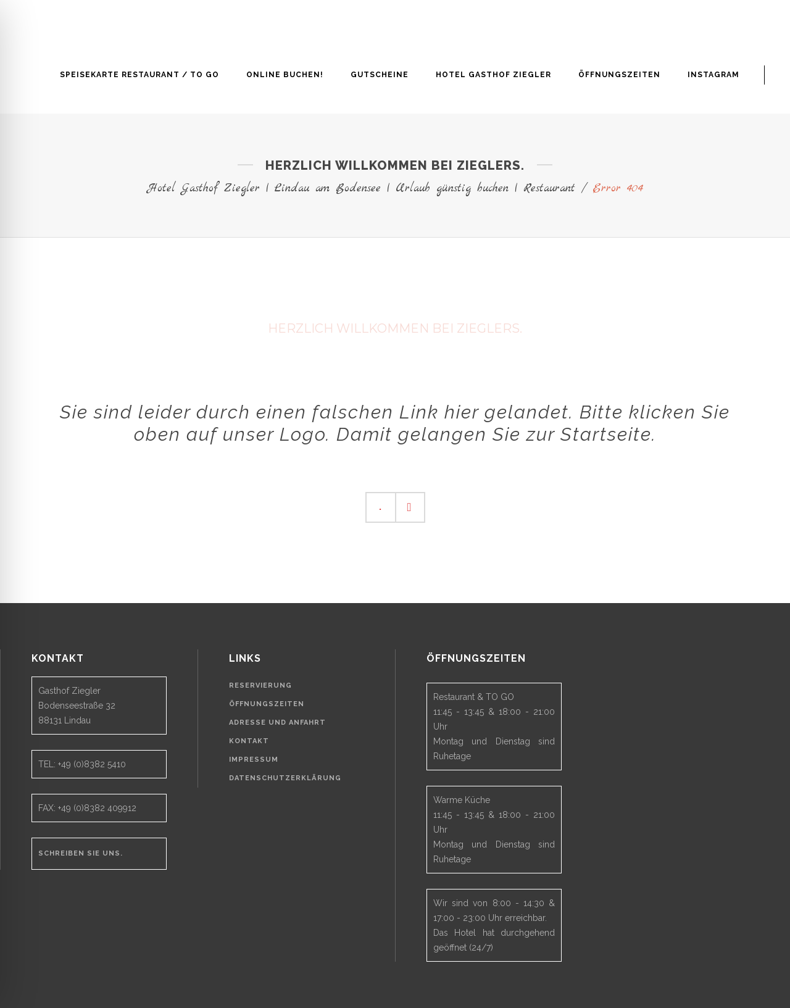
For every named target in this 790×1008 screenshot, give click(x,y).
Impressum (253, 760)
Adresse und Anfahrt (277, 723)
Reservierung (260, 685)
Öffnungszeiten (266, 704)
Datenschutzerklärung (285, 778)
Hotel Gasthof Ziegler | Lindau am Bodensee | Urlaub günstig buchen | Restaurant (361, 188)
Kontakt (249, 741)
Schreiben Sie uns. (80, 853)
